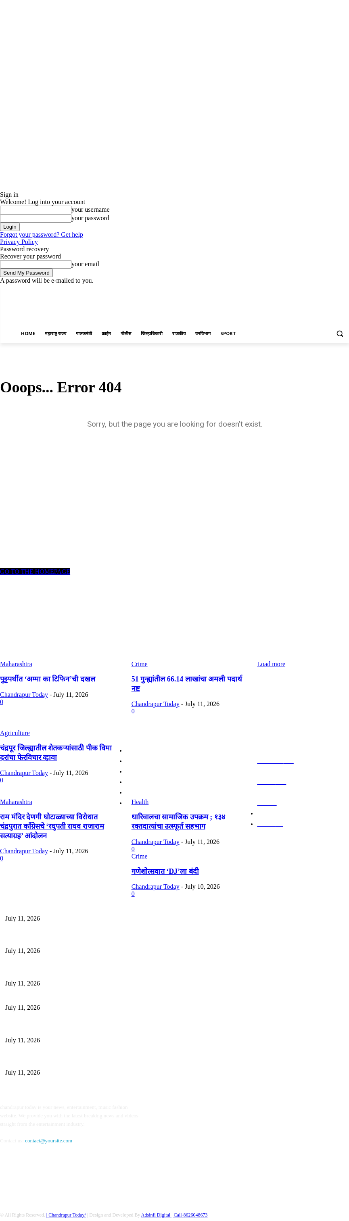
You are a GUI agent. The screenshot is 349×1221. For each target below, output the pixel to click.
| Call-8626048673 (189, 1198)
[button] (339, 333)
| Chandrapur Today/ (66, 1198)
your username (90, 209)
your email (85, 263)
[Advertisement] (254, 311)
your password (90, 218)
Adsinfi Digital (156, 1198)
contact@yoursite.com (48, 1124)
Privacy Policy (19, 241)
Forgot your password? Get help (41, 234)
